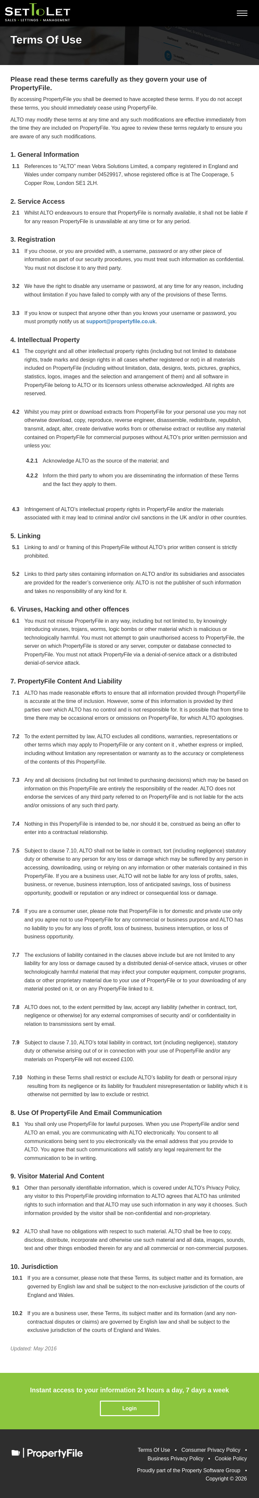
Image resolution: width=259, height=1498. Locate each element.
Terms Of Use (154, 1450)
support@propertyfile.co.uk (120, 321)
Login (129, 1408)
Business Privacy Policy (175, 1458)
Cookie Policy (231, 1458)
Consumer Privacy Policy (211, 1450)
